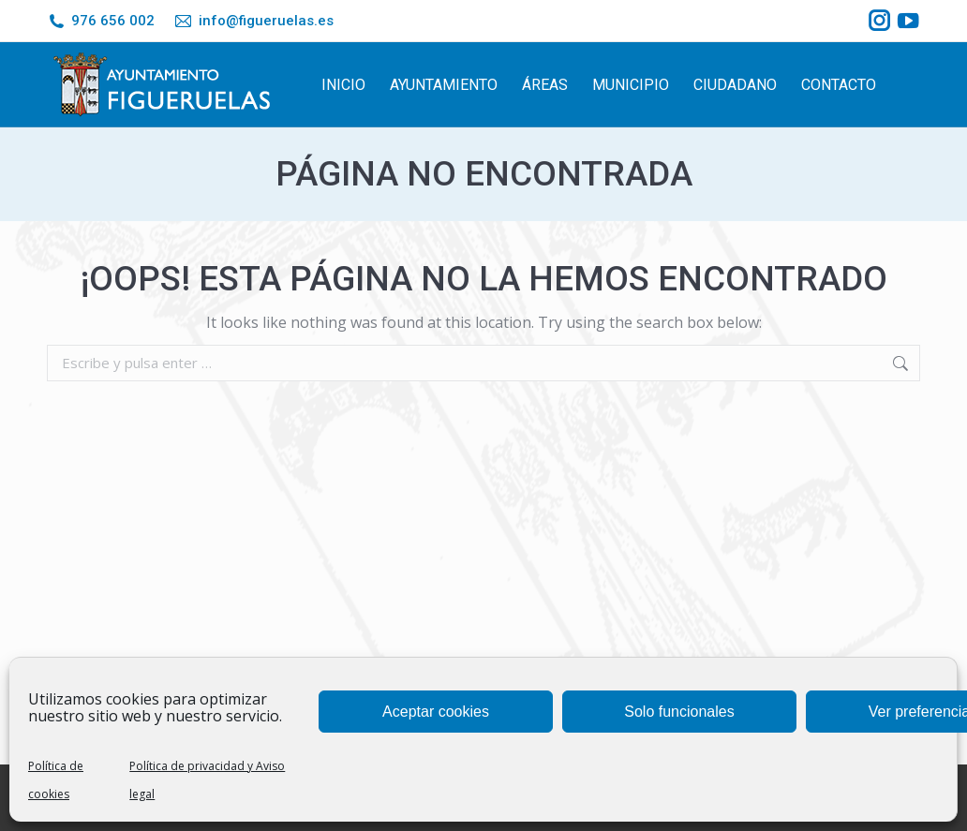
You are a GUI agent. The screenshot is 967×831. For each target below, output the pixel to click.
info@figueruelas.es (253, 21)
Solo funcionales (679, 712)
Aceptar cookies (435, 712)
